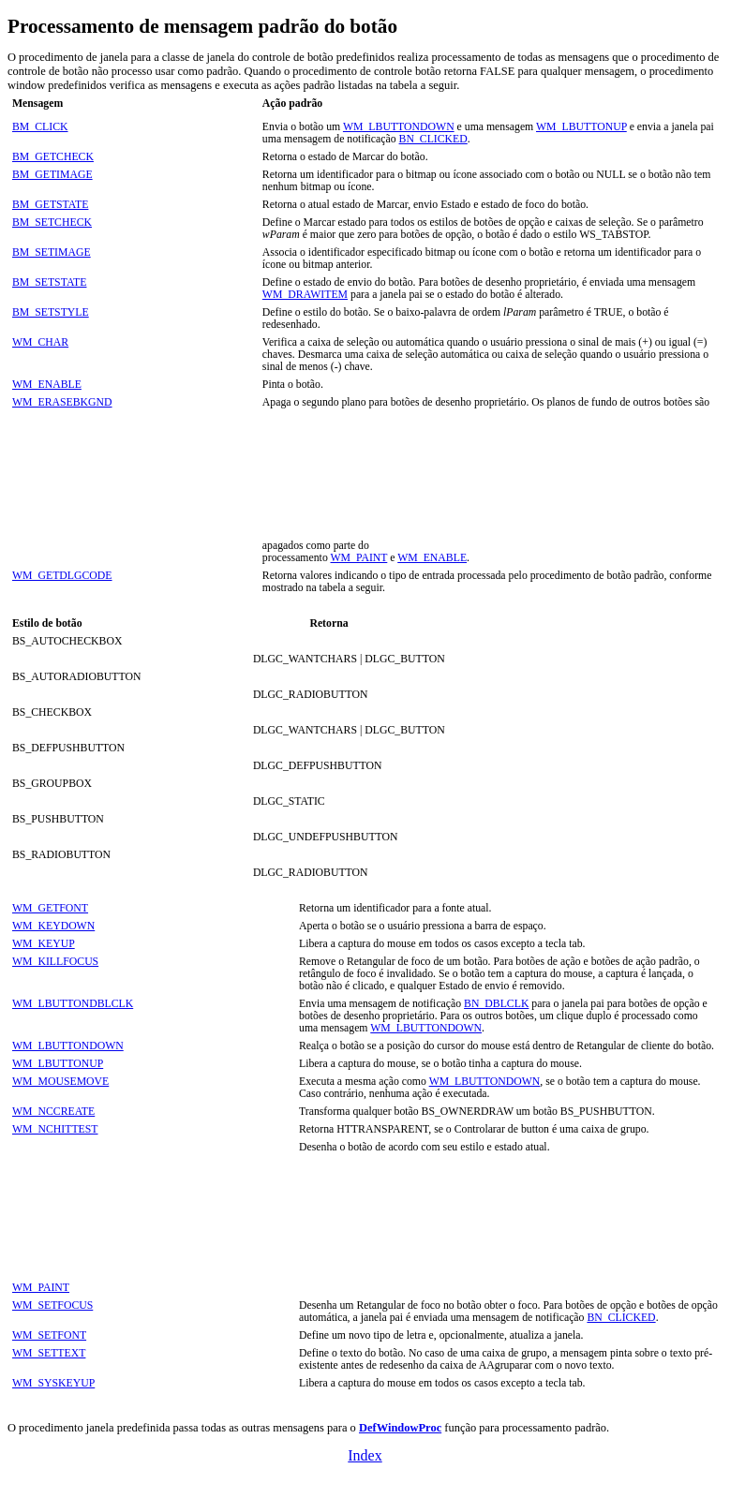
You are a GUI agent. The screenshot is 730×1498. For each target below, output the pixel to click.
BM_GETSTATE (50, 205)
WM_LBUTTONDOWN (398, 127)
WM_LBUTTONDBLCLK (72, 1004)
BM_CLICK (40, 127)
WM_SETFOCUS (52, 1305)
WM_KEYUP (43, 944)
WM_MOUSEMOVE (60, 1081)
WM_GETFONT (50, 908)
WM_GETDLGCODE (62, 576)
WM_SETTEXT (48, 1353)
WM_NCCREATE (53, 1111)
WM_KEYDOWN (53, 926)
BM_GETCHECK (53, 157)
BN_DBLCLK (496, 1004)
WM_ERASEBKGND (62, 402)
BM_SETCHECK (52, 222)
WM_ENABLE (47, 384)
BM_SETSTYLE (50, 312)
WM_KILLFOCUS (55, 962)
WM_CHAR (40, 342)
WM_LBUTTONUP (581, 127)
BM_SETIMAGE (51, 252)
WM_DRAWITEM (305, 295)
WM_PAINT (359, 558)
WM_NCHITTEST (55, 1129)
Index (364, 1455)
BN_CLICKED (433, 139)
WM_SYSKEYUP (53, 1383)
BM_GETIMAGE (52, 175)
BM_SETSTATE (49, 282)
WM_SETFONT (49, 1335)
